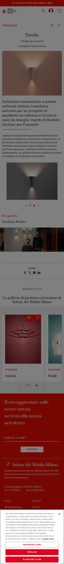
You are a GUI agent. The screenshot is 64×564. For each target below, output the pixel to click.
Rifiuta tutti (32, 552)
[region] (32, 537)
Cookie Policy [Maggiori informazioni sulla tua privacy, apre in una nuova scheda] (48, 539)
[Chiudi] (59, 514)
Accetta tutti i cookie (32, 559)
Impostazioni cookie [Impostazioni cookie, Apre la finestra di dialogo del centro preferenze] (32, 545)
